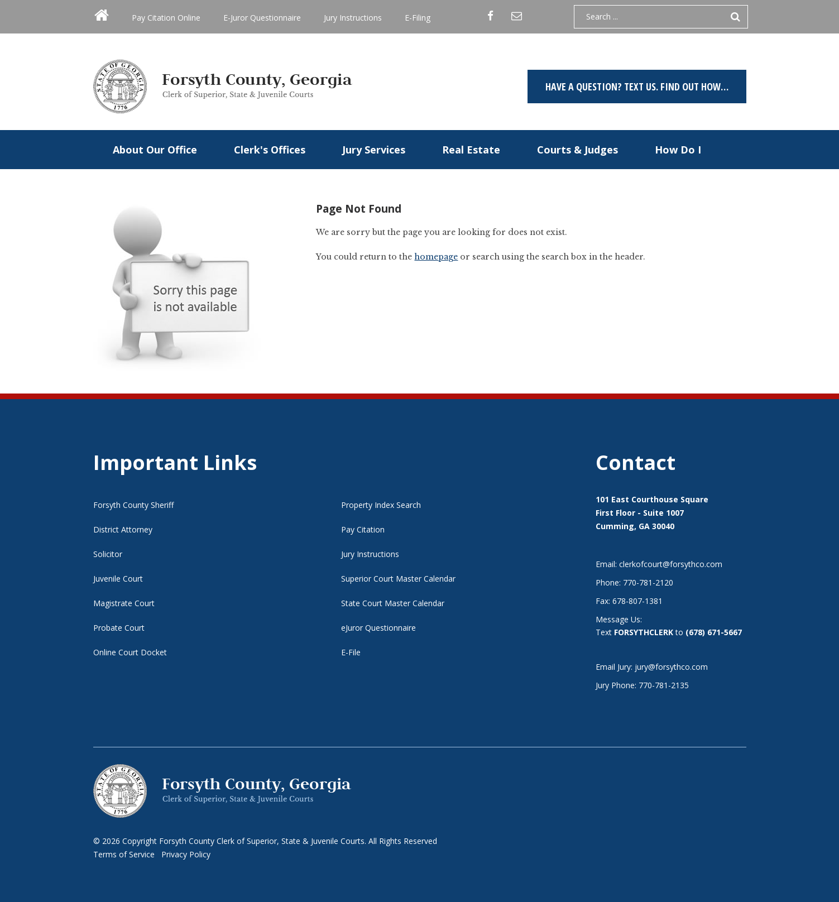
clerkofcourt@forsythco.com (670, 564)
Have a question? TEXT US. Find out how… (636, 86)
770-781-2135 (664, 685)
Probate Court (119, 627)
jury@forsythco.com (671, 666)
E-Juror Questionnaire (262, 17)
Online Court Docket (130, 652)
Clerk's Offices (269, 149)
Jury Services (373, 149)
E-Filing (417, 17)
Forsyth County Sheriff (133, 505)
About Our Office (155, 149)
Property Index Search (381, 505)
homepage (436, 257)
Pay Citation (363, 529)
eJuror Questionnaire (378, 627)
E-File (351, 652)
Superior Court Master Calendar (398, 578)
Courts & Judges (577, 149)
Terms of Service (124, 854)
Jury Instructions (353, 17)
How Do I (678, 149)
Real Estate (471, 149)
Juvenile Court (118, 578)
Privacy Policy (185, 854)
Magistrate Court (124, 603)
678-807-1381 (637, 601)
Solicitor (107, 554)
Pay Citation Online (166, 17)
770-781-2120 (648, 582)
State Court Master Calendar (392, 603)
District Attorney (122, 529)
